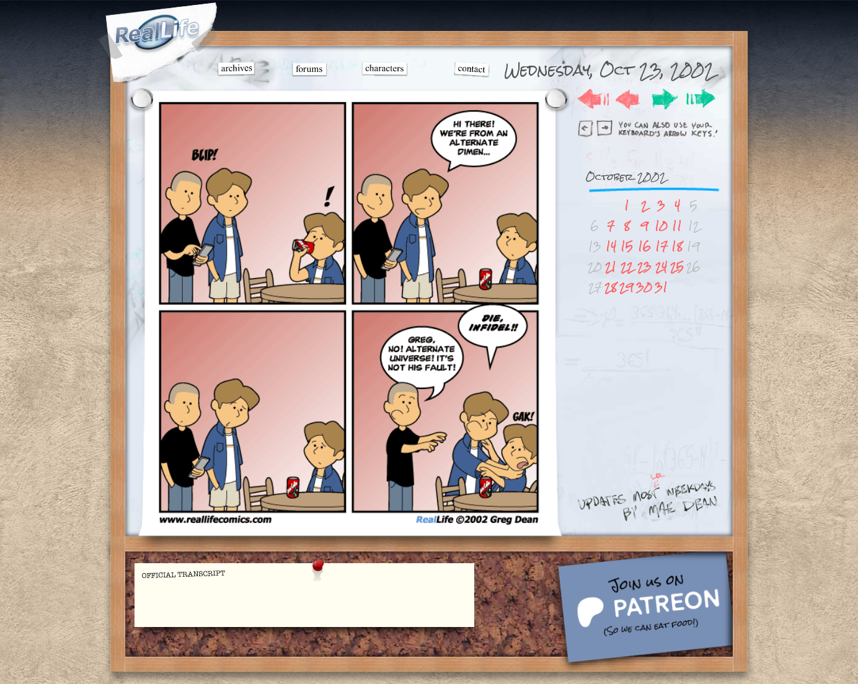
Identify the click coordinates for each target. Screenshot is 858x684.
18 (677, 246)
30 (644, 287)
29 (626, 287)
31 (661, 287)
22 (627, 266)
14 (611, 246)
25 (677, 266)
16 (644, 246)
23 (644, 266)
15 (627, 246)
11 (677, 226)
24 (661, 266)
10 (661, 226)
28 (610, 287)
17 (661, 246)
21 (610, 266)
